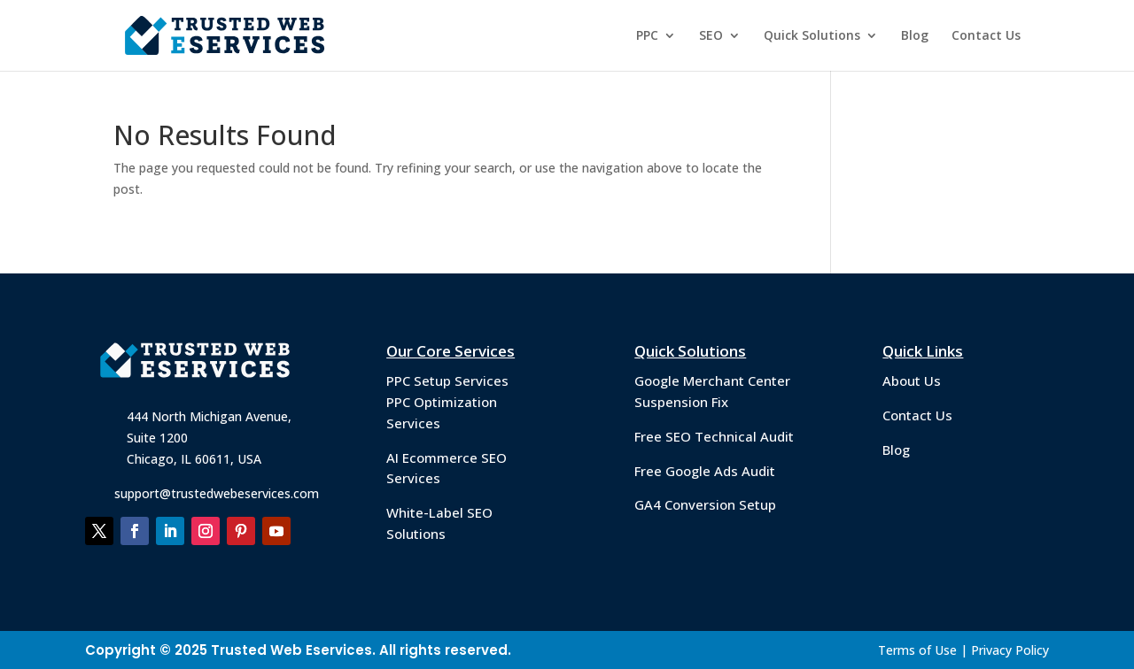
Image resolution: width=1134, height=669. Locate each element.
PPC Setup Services (447, 380)
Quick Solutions (812, 36)
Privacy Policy (1010, 650)
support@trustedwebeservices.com (216, 493)
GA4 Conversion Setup (705, 504)
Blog (914, 36)
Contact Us (986, 36)
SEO (711, 36)
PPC (647, 36)
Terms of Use (917, 650)
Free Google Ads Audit (704, 471)
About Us (911, 380)
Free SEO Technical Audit (714, 436)
